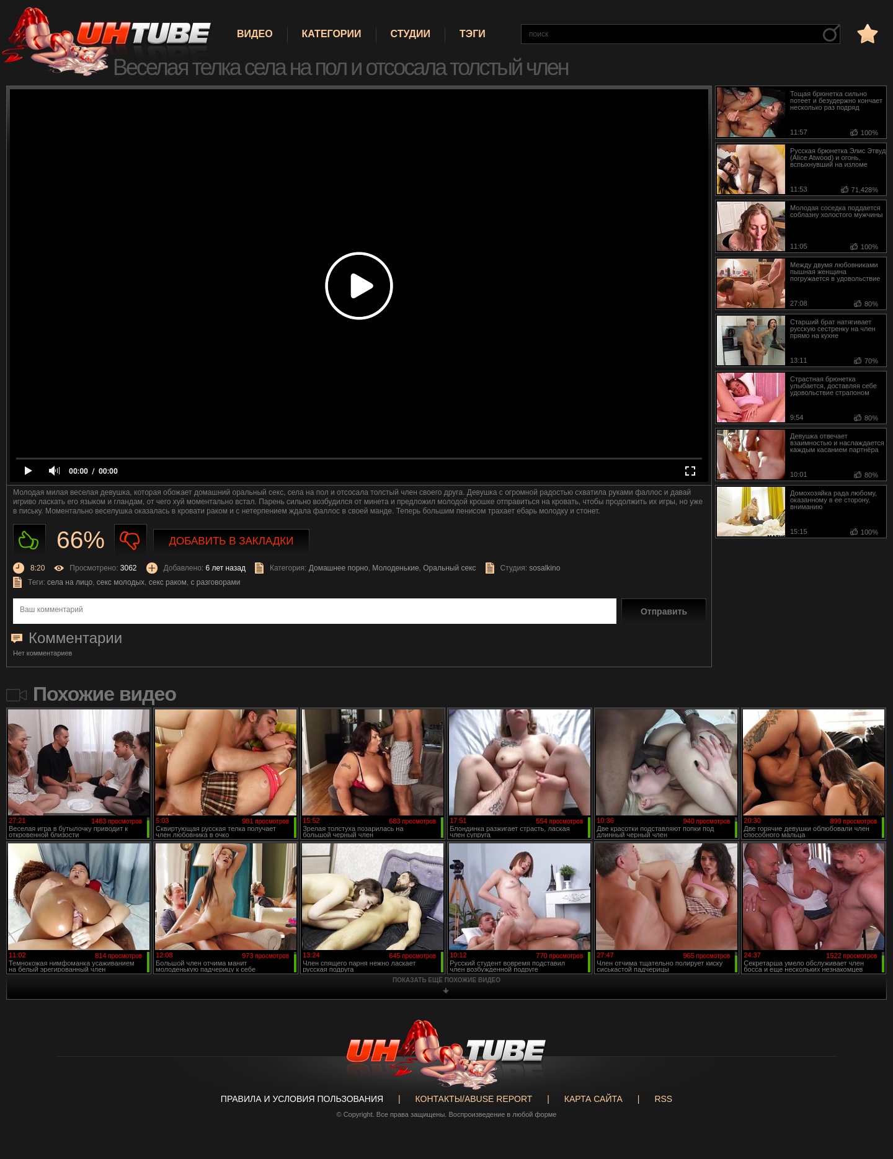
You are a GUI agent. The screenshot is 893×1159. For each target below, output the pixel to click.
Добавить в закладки (231, 541)
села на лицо (69, 582)
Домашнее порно (338, 568)
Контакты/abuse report (474, 1099)
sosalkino (544, 568)
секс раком (168, 582)
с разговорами (215, 582)
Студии (410, 34)
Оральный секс (449, 568)
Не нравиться (130, 540)
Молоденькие (395, 568)
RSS (663, 1099)
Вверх (865, 1090)
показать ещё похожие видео (446, 980)
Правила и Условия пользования (302, 1099)
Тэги (473, 34)
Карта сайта (593, 1099)
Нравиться (29, 540)
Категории (332, 34)
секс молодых (120, 582)
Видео (255, 34)
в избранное (866, 33)
